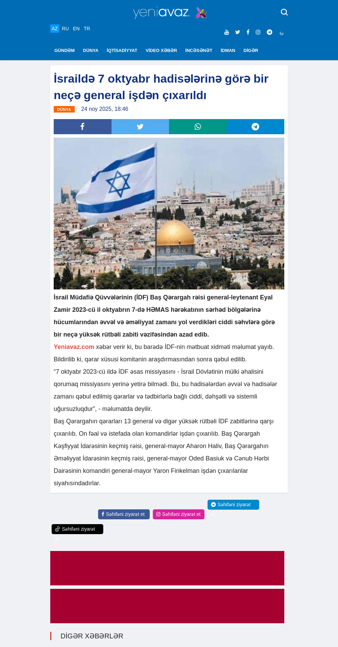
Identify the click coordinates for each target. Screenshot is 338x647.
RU (65, 28)
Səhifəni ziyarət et (123, 514)
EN (76, 28)
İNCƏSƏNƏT (199, 50)
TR (87, 28)
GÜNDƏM (64, 50)
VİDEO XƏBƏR (161, 50)
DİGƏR (251, 50)
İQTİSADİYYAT (122, 50)
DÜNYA (90, 50)
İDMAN (228, 50)
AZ (55, 28)
